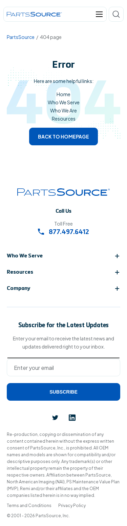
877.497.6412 (63, 232)
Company (18, 288)
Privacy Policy (72, 505)
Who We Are (63, 110)
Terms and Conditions (29, 505)
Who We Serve (64, 102)
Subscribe (63, 392)
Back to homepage (63, 136)
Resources (64, 118)
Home (63, 94)
